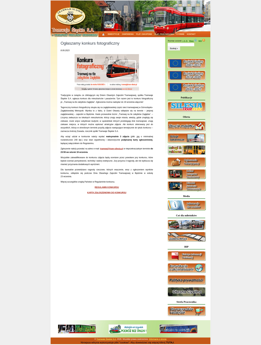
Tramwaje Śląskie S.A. (106, 339)
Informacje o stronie (157, 339)
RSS (200, 41)
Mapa (191, 41)
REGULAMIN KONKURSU (107, 187)
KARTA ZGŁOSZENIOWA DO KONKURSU (106, 192)
